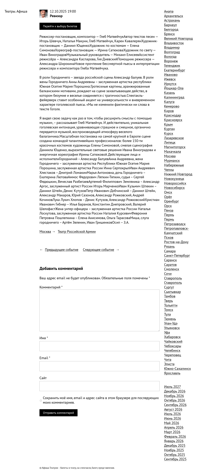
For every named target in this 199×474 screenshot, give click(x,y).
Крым (168, 124)
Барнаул (170, 25)
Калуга (169, 101)
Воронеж (171, 61)
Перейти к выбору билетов (60, 26)
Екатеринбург (174, 70)
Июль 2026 (172, 414)
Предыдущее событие (61, 249)
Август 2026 (173, 409)
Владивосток (174, 43)
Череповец (172, 355)
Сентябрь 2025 (175, 459)
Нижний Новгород (178, 174)
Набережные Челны (174, 167)
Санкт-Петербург (177, 255)
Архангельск (173, 16)
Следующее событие (98, 249)
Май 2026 (171, 423)
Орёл (168, 196)
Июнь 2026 (172, 418)
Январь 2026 (174, 441)
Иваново (171, 74)
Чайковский (173, 341)
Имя (43, 338)
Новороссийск (175, 183)
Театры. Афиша (16, 11)
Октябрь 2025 (174, 454)
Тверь (168, 300)
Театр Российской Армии (77, 231)
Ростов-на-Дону (176, 242)
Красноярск (173, 120)
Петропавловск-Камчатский (176, 230)
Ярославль (172, 373)
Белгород (171, 29)
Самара (170, 251)
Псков (168, 237)
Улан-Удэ (170, 323)
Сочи (168, 273)
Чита (167, 359)
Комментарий (51, 287)
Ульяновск (172, 328)
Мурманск (172, 160)
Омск (168, 192)
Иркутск (170, 83)
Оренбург (171, 201)
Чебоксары (172, 346)
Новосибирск (174, 187)
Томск (168, 309)
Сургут (169, 287)
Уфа (167, 332)
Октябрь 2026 (174, 400)
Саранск (170, 260)
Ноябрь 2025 (174, 450)
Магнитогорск (174, 147)
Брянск (169, 34)
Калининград (174, 97)
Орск (168, 205)
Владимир (172, 47)
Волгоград (172, 52)
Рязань (169, 246)
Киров (169, 111)
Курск (168, 133)
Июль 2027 (172, 386)
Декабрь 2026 (174, 391)
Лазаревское (174, 138)
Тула (167, 314)
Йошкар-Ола (174, 88)
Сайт (43, 378)
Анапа (168, 11)
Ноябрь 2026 (174, 395)
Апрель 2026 (173, 427)
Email (44, 358)
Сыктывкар (172, 291)
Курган (169, 129)
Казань (169, 92)
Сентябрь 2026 (175, 405)
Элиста (169, 364)
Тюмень (170, 319)
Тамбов (169, 296)
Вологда (170, 56)
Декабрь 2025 (174, 445)
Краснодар (172, 115)
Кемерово (171, 106)
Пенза (168, 210)
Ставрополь (173, 278)
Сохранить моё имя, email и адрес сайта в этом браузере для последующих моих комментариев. (101, 400)
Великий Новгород (178, 38)
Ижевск (170, 79)
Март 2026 (172, 432)
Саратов (170, 264)
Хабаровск (172, 337)
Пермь (169, 214)
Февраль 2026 (175, 436)
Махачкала (172, 151)
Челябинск (172, 350)
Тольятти (170, 305)
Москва (45, 231)
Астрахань (172, 20)
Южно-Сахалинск (177, 368)
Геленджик (172, 65)
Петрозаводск (175, 224)
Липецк (169, 142)
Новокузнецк (174, 178)
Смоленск (171, 269)
